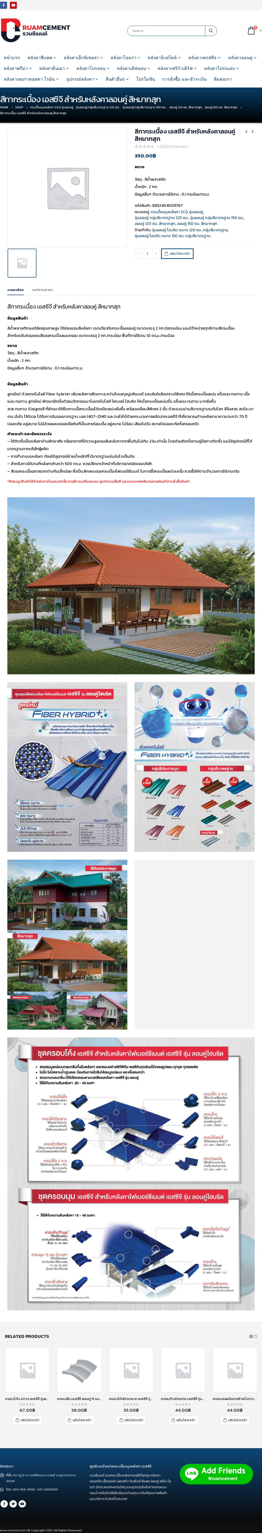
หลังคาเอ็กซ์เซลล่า (81, 57)
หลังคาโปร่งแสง (219, 68)
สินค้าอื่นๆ (115, 79)
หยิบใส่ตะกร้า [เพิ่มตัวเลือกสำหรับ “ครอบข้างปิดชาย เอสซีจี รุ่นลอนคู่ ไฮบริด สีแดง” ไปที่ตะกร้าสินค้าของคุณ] (185, 1420)
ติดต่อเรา (223, 79)
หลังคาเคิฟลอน (131, 68)
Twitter (13, 1504)
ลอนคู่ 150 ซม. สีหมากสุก (197, 223)
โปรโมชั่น (145, 79)
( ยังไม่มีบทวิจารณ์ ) (173, 146)
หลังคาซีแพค (39, 57)
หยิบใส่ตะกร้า (181, 253)
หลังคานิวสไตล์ (162, 57)
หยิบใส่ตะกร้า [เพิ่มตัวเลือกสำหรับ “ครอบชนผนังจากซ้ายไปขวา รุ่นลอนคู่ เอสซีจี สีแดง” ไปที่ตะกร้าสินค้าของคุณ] (237, 1420)
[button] (251, 1336)
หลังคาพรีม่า (16, 68)
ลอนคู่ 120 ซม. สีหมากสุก (155, 223)
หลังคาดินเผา (52, 68)
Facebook (4, 1504)
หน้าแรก (12, 57)
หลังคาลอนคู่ (240, 57)
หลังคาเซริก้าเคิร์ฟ (175, 68)
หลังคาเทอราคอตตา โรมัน (29, 79)
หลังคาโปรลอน (90, 68)
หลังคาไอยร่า (123, 57)
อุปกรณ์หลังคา (80, 79)
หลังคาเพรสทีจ (202, 57)
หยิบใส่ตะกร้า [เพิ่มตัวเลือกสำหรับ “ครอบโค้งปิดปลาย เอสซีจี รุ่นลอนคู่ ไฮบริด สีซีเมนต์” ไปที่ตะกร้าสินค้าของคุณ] (133, 1420)
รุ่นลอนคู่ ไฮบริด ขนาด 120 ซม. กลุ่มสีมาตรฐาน (190, 230)
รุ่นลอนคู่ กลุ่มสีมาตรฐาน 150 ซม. (217, 218)
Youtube (22, 1504)
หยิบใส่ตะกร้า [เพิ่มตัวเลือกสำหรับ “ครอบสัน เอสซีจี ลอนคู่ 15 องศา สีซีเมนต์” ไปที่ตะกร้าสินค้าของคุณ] (82, 1420)
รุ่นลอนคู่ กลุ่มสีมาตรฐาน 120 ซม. (161, 218)
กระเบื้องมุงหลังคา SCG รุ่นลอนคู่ (177, 212)
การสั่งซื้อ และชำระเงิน (184, 79)
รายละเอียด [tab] (15, 290)
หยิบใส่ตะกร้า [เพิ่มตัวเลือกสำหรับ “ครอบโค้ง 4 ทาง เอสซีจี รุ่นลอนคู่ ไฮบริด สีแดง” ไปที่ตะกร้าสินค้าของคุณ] (30, 1420)
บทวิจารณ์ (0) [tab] (42, 290)
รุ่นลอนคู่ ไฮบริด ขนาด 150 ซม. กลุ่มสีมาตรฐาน (172, 236)
